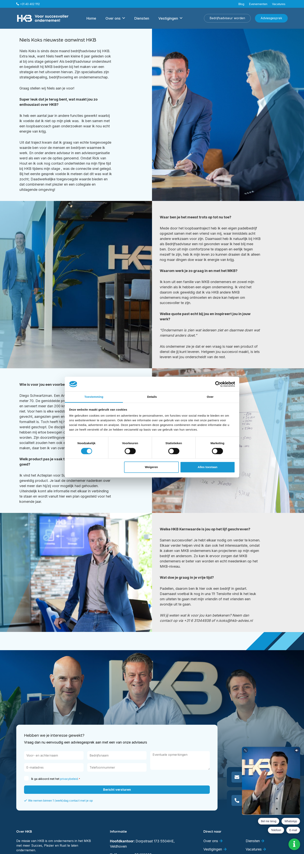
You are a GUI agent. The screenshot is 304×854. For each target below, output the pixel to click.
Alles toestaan (208, 467)
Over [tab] (210, 397)
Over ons (210, 841)
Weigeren (151, 467)
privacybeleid (69, 778)
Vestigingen (212, 849)
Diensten (253, 841)
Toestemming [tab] (93, 397)
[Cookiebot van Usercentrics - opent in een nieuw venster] (218, 384)
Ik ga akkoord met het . (55, 778)
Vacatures (254, 849)
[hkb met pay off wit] (42, 18)
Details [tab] (152, 397)
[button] (123, 18)
